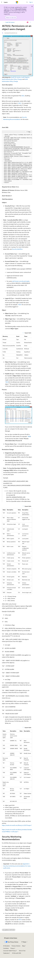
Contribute (6, 948)
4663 (7, 382)
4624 (19, 304)
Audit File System (10, 22)
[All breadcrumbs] (3, 22)
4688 (29, 436)
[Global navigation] (1, 2)
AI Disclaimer (6, 946)
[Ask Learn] (27, 22)
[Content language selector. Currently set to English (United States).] (10, 938)
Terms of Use (22, 950)
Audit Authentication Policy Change (12, 79)
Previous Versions (16, 946)
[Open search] (27, 2)
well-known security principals (20, 281)
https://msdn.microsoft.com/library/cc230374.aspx (16, 825)
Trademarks (6, 953)
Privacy (12, 948)
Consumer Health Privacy (9, 950)
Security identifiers (17, 249)
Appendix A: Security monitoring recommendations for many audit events (17, 866)
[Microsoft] (17, 2)
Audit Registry (25, 77)
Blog (23, 946)
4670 (19, 919)
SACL (23, 95)
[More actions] (30, 22)
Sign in (31, 2)
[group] (17, 159)
